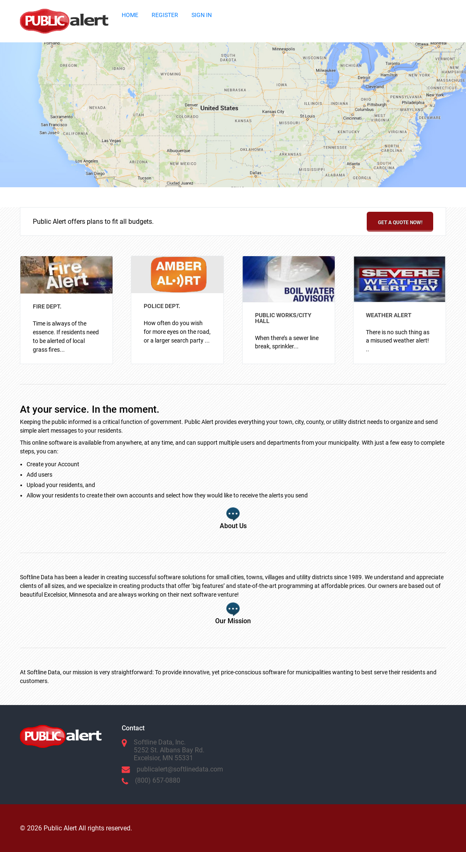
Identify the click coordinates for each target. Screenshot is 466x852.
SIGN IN (201, 15)
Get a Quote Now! (400, 222)
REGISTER (165, 15)
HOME (130, 15)
